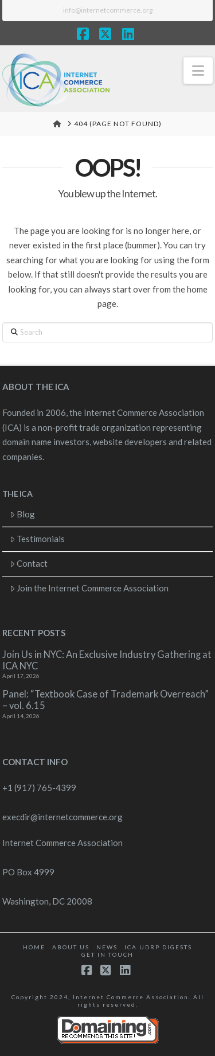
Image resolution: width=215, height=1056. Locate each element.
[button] (198, 70)
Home (34, 947)
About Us (70, 947)
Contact (29, 563)
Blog (23, 514)
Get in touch (107, 954)
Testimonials (37, 538)
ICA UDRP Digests (158, 947)
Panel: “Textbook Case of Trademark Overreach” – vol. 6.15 (105, 700)
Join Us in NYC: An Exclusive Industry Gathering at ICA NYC (107, 660)
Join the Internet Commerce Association (89, 588)
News (107, 947)
